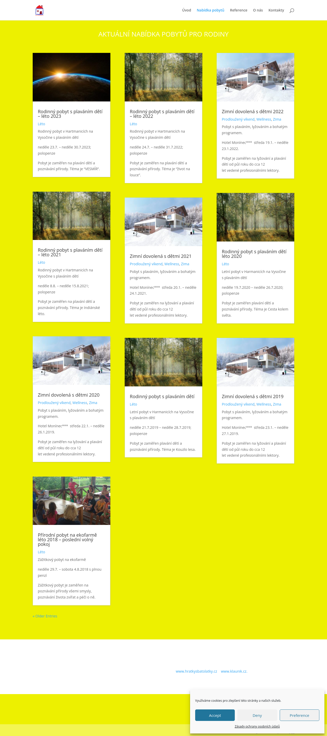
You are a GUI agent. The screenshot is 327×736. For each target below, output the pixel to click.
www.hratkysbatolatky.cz (196, 671)
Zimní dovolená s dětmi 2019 (253, 396)
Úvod (186, 10)
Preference (299, 715)
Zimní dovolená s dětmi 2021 (161, 256)
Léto (41, 123)
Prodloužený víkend (54, 402)
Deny (257, 715)
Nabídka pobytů (210, 10)
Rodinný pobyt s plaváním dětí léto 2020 (254, 253)
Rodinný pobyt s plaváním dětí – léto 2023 (70, 113)
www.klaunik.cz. (234, 671)
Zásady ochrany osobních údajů (257, 726)
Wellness (80, 402)
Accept (215, 715)
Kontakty (276, 10)
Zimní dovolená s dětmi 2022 (253, 111)
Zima (93, 402)
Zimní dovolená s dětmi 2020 (69, 395)
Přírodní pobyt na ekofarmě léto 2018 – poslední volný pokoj (67, 539)
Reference (238, 10)
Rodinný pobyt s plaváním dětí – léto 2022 (162, 113)
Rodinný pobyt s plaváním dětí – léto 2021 (70, 252)
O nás (258, 10)
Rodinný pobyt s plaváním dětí (162, 396)
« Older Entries (45, 616)
